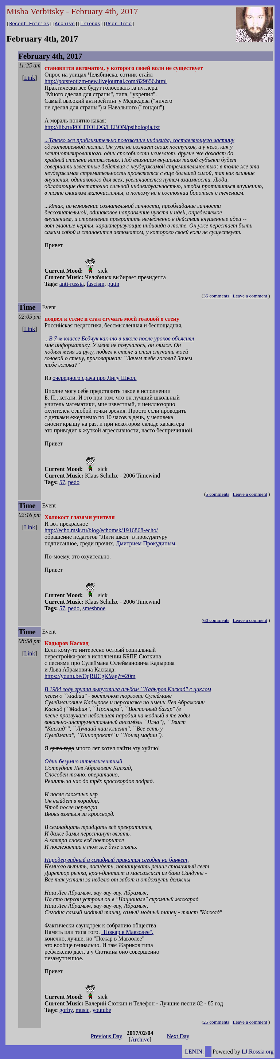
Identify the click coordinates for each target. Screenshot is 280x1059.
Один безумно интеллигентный (83, 762)
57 (62, 483)
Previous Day (106, 1037)
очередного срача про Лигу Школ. (94, 379)
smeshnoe (93, 609)
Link (29, 79)
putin (113, 285)
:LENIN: (193, 1053)
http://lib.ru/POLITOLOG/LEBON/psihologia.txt (102, 128)
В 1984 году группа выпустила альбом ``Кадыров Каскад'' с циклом (127, 690)
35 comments (216, 297)
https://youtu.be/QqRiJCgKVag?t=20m (89, 677)
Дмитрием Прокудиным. (146, 544)
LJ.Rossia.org (258, 1053)
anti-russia (71, 285)
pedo (73, 483)
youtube (101, 1011)
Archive (65, 24)
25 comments (216, 1023)
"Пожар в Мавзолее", (127, 933)
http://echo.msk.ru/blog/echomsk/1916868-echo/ (101, 531)
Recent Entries (29, 24)
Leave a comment (250, 297)
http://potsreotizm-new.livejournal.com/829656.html (105, 82)
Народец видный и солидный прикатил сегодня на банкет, (116, 861)
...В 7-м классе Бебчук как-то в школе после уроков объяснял (119, 339)
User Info (119, 24)
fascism (96, 285)
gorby (66, 1011)
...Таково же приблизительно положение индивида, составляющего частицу (139, 141)
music (82, 1011)
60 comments (216, 621)
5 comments (217, 495)
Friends (91, 24)
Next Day (178, 1037)
